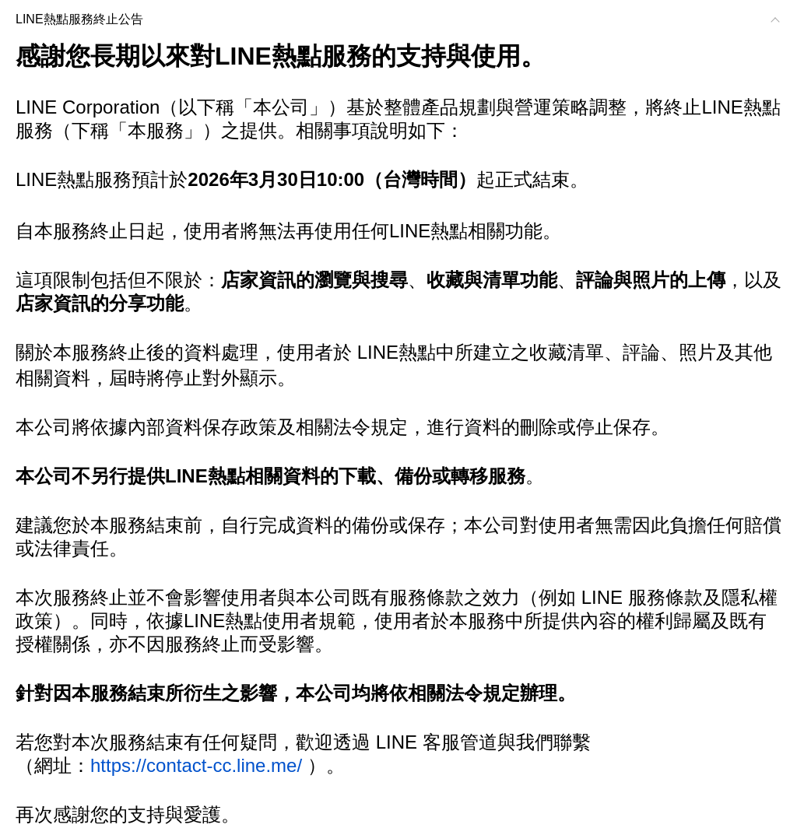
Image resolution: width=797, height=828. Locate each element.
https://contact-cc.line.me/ (196, 765)
